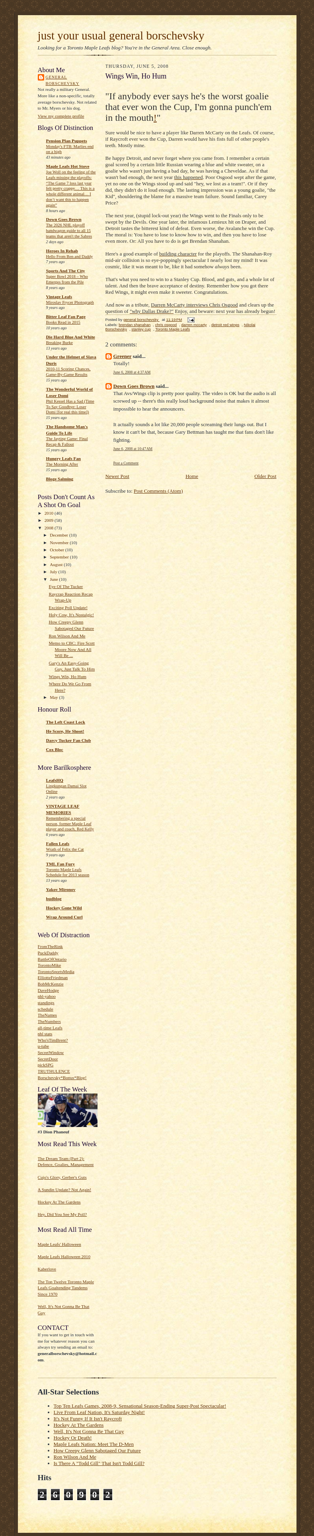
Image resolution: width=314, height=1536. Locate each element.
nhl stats (45, 1033)
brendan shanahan (134, 325)
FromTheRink (50, 946)
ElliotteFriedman (53, 977)
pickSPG (46, 1064)
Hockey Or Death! (73, 1438)
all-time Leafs (50, 1027)
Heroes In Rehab (62, 250)
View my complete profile (61, 116)
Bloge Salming (60, 478)
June (54, 579)
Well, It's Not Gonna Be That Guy (89, 1431)
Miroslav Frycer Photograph (70, 302)
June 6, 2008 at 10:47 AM (133, 448)
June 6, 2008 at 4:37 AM (132, 372)
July (54, 571)
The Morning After (62, 464)
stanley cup (141, 329)
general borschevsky (63, 80)
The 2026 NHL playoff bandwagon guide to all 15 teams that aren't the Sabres (69, 230)
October (57, 549)
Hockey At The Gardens (59, 1202)
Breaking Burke (59, 342)
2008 (50, 527)
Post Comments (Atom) (158, 491)
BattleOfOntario (52, 959)
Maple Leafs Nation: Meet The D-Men (94, 1444)
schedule (45, 1009)
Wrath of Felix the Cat (65, 849)
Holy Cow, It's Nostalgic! (71, 614)
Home (191, 476)
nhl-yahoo (47, 996)
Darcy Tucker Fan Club (68, 740)
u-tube (43, 1046)
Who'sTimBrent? (53, 1040)
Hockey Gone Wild (64, 907)
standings (46, 1002)
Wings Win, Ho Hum (67, 676)
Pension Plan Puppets (66, 140)
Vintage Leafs (59, 296)
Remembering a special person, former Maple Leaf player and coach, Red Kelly (70, 824)
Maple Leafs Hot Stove (68, 166)
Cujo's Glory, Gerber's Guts (62, 1177)
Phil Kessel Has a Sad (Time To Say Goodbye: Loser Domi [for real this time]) (70, 407)
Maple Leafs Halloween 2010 (64, 1256)
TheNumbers (49, 1021)
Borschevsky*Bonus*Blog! (62, 1077)
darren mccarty (194, 325)
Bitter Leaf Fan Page (66, 316)
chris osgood (166, 325)
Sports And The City (65, 270)
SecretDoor (48, 1058)
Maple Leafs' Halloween (59, 1244)
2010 (50, 513)
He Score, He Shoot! (65, 731)
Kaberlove (47, 1269)
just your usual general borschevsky (121, 35)
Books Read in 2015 (63, 322)
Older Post (265, 476)
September (60, 557)
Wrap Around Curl (64, 917)
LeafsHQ (54, 780)
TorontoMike (49, 965)
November (60, 542)
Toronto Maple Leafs (172, 329)
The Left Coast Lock (65, 722)
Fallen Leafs (58, 843)
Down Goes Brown (64, 219)
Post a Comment (126, 463)
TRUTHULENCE (54, 1071)
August (57, 564)
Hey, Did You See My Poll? (62, 1214)
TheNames (47, 1015)
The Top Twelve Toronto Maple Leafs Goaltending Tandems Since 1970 (66, 1287)
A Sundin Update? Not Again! (65, 1189)
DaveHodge (48, 990)
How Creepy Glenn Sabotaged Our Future (97, 1450)
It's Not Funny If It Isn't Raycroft (88, 1419)
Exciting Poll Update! (68, 607)
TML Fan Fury (60, 863)
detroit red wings (225, 325)
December (59, 535)
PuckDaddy (48, 952)
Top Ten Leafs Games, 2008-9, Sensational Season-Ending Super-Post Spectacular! (140, 1406)
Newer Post (117, 476)
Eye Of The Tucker (66, 586)
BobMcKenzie (51, 983)
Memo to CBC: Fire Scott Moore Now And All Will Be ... (71, 649)
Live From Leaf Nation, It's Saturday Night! (99, 1412)
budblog (54, 898)
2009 (50, 520)
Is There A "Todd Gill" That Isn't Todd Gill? (99, 1463)
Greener (122, 356)
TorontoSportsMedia (56, 971)
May (54, 697)
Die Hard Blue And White (70, 336)
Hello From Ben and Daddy (69, 256)
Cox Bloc (54, 749)
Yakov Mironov (61, 889)
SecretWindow (51, 1052)
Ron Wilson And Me (67, 635)
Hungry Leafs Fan (63, 458)
